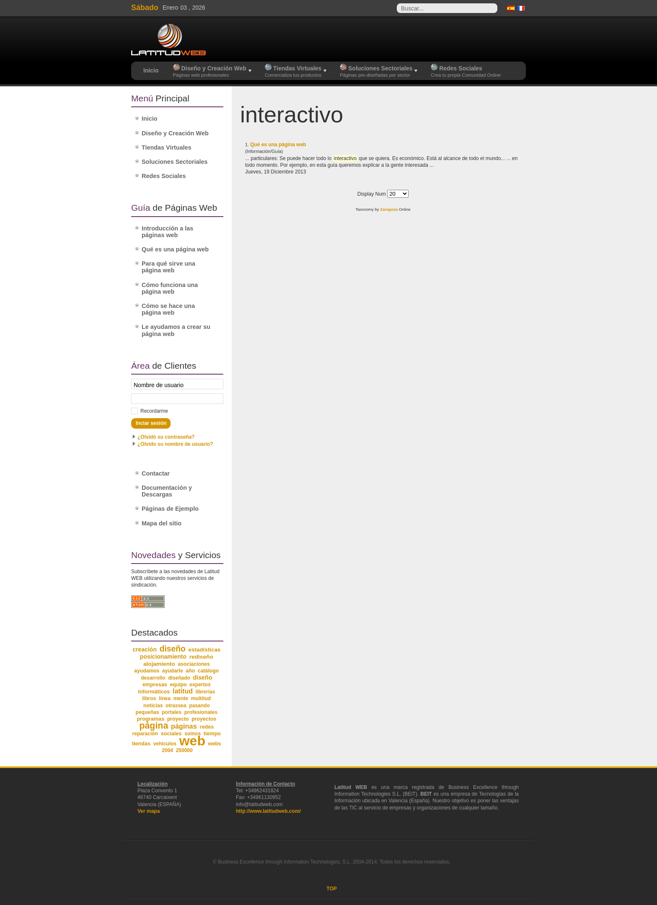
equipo (178, 685)
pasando (199, 705)
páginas (184, 726)
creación (144, 649)
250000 (184, 750)
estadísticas (205, 649)
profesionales (200, 712)
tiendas (141, 744)
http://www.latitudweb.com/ (268, 811)
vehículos (164, 744)
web (192, 740)
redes (206, 727)
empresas (154, 685)
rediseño (201, 657)
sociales (171, 734)
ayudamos (146, 671)
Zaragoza (389, 209)
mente (180, 698)
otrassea (176, 705)
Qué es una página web (278, 144)
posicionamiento (163, 656)
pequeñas (147, 712)
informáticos (154, 692)
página (153, 726)
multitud (201, 698)
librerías (205, 692)
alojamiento (159, 664)
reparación (145, 734)
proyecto (178, 719)
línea (165, 698)
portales (171, 712)
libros (149, 698)
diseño (173, 648)
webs (214, 744)
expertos (199, 685)
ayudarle (172, 671)
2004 (167, 750)
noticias (153, 705)
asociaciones (194, 664)
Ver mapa (148, 811)
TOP (331, 889)
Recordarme (154, 411)
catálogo (208, 671)
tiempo (212, 734)
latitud (183, 691)
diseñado (179, 678)
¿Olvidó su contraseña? (166, 437)
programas (150, 719)
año (190, 671)
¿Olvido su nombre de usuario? (175, 444)
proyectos (203, 719)
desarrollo (153, 678)
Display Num (372, 194)
